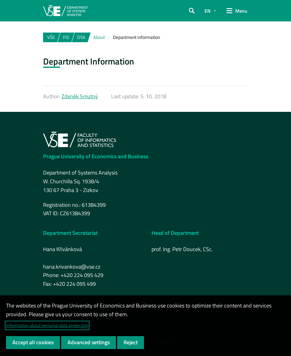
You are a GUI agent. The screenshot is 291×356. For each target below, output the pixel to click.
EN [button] (208, 10)
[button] (191, 11)
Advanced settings (88, 342)
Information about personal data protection (47, 325)
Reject (131, 342)
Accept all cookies (33, 342)
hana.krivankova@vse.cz (71, 267)
